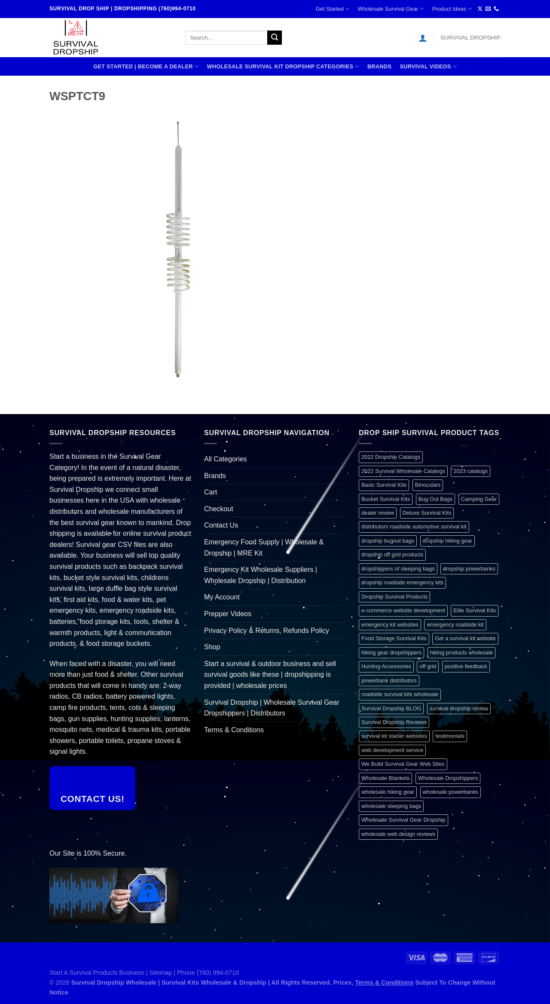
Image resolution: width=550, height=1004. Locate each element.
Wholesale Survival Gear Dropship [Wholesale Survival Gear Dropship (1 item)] (403, 820)
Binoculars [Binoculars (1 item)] (428, 485)
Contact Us (221, 525)
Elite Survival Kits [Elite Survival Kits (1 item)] (474, 610)
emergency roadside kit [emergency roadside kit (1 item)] (455, 624)
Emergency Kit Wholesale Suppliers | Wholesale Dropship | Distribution (260, 575)
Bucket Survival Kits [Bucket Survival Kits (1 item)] (385, 499)
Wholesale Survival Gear (391, 9)
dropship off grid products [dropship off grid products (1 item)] (392, 554)
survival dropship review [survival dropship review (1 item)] (459, 708)
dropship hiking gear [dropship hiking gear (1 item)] (447, 540)
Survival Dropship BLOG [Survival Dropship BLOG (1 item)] (391, 708)
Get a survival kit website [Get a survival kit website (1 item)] (465, 638)
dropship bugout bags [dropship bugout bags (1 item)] (387, 540)
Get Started (333, 9)
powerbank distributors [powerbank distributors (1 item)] (389, 680)
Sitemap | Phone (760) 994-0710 (194, 972)
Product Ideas (452, 9)
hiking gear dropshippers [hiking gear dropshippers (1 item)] (391, 652)
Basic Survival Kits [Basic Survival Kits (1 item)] (383, 485)
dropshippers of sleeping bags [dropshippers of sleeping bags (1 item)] (398, 568)
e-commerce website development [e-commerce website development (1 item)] (403, 610)
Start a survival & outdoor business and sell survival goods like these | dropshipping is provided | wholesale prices (270, 674)
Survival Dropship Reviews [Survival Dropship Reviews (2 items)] (394, 722)
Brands (379, 66)
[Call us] (496, 9)
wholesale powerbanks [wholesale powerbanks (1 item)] (450, 792)
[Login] (423, 37)
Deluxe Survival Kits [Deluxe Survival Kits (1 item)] (427, 513)
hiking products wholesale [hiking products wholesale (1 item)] (461, 652)
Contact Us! (93, 799)
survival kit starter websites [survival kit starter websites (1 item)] (394, 736)
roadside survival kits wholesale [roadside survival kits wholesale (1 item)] (399, 694)
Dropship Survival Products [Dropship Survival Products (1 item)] (394, 596)
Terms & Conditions (234, 730)
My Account (222, 597)
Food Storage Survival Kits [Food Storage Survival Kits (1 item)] (394, 638)
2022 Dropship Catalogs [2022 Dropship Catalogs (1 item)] (390, 457)
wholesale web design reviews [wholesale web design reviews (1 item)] (398, 834)
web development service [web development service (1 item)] (392, 750)
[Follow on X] (480, 9)
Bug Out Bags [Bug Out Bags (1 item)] (436, 499)
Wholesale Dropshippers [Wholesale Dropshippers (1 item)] (448, 778)
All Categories (225, 459)
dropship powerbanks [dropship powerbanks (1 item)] (469, 568)
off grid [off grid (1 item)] (427, 666)
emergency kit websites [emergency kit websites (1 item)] (390, 624)
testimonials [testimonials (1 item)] (449, 736)
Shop (212, 647)
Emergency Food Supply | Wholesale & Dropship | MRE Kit (264, 547)
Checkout (218, 509)
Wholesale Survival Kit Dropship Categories (283, 66)
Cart (210, 492)
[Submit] (274, 38)
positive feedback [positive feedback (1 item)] (466, 666)
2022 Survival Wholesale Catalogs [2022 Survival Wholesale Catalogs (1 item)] (403, 471)
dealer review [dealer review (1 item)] (377, 513)
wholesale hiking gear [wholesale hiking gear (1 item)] (387, 792)
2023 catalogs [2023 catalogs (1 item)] (470, 471)
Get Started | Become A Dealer (146, 66)
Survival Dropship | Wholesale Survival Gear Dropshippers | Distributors (271, 708)
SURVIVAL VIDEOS (428, 66)
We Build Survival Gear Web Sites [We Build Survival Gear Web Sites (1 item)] (403, 764)
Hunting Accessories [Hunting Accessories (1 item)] (386, 666)
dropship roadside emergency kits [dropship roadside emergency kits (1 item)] (402, 582)
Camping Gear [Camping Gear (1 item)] (479, 499)
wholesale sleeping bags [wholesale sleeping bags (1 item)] (391, 806)
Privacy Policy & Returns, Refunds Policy (266, 630)
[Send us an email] (488, 9)
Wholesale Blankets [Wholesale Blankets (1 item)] (385, 778)
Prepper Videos (227, 613)
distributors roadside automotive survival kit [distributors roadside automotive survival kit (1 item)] (414, 526)
